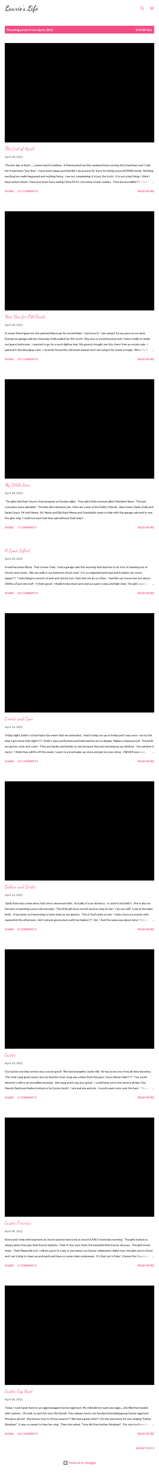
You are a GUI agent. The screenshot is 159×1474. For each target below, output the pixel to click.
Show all (144, 30)
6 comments (26, 1265)
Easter (10, 1055)
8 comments (26, 929)
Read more (146, 191)
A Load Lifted (17, 550)
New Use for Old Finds (25, 317)
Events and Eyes (19, 719)
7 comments (26, 527)
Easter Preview (18, 1223)
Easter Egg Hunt (19, 1391)
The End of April (19, 149)
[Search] (142, 7)
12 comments (27, 191)
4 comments (26, 1097)
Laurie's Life (21, 8)
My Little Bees (17, 485)
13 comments (27, 359)
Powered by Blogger (79, 1463)
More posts (145, 1448)
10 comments (27, 593)
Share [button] (9, 191)
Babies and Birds (20, 887)
